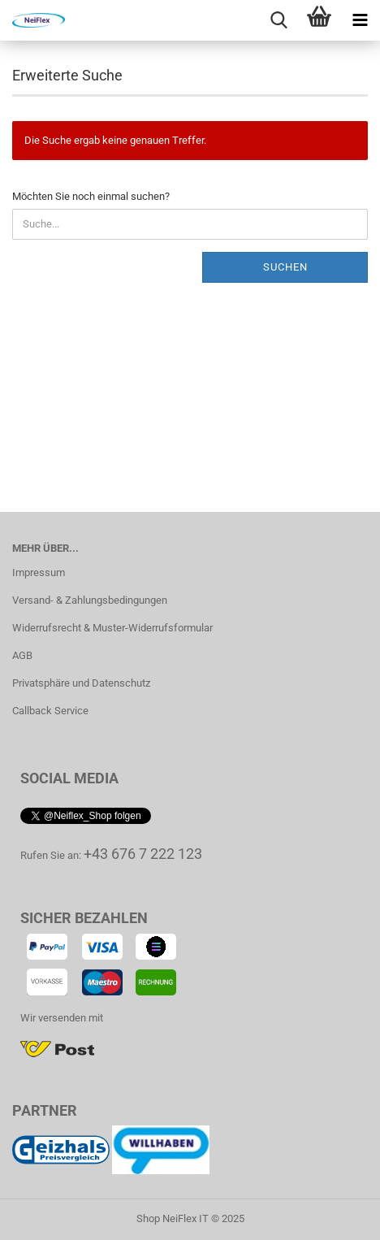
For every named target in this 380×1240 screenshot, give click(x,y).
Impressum (38, 572)
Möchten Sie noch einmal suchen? (91, 196)
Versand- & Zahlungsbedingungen (89, 600)
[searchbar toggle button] (278, 20)
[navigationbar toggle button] (359, 20)
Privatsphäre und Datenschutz (81, 683)
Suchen (285, 267)
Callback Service (50, 711)
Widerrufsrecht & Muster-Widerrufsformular (112, 628)
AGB (22, 655)
